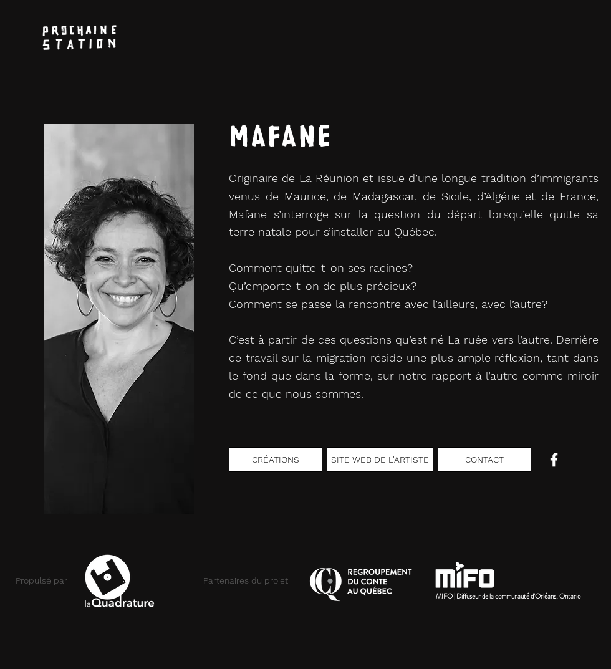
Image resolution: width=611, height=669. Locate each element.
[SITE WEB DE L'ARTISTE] (380, 459)
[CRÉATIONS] (275, 459)
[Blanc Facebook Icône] (554, 460)
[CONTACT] (484, 459)
